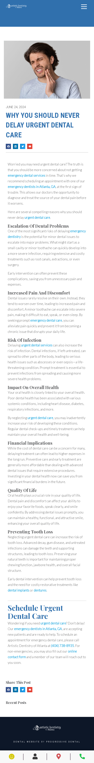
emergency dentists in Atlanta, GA (31, 187)
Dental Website (26, 742)
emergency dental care (46, 320)
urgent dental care (53, 164)
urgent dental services (36, 345)
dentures (40, 590)
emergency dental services (26, 175)
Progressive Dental (63, 742)
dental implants (18, 590)
